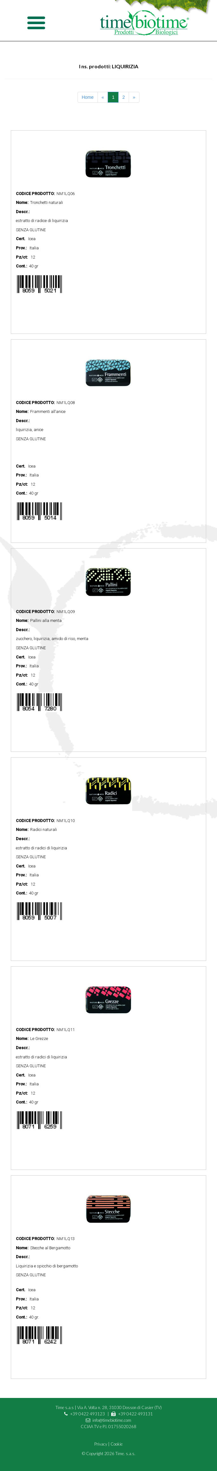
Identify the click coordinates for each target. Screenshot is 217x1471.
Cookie (117, 1444)
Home (87, 97)
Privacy (100, 1444)
